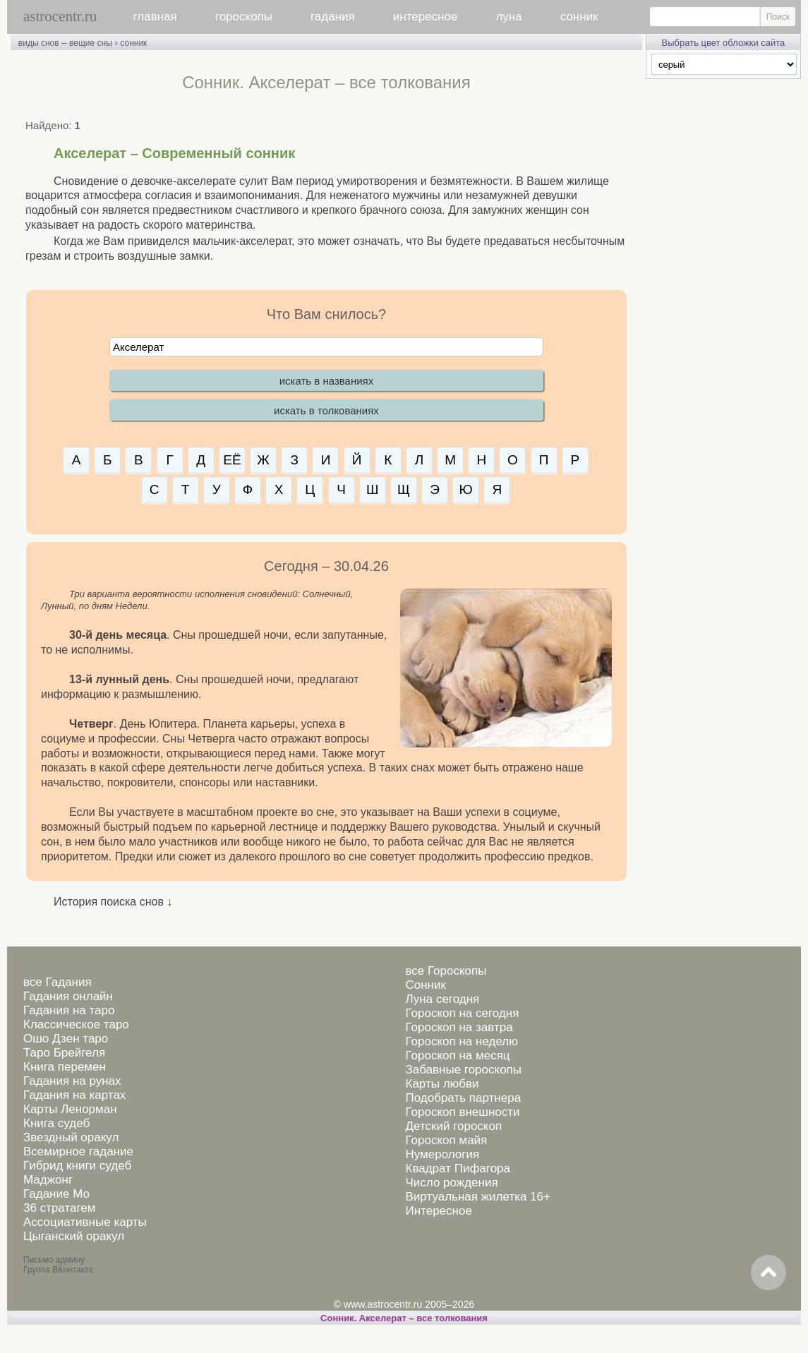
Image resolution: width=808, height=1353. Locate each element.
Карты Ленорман (70, 1109)
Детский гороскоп (454, 1126)
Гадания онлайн (68, 996)
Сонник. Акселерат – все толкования (404, 1318)
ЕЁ (232, 459)
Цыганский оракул (73, 1236)
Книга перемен (64, 1067)
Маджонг (48, 1179)
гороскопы (243, 16)
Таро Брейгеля (64, 1052)
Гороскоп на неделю (462, 1041)
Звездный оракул (71, 1137)
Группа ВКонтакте (58, 1270)
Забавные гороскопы (464, 1069)
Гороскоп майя (447, 1140)
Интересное (439, 1210)
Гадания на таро (68, 1010)
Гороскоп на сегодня (462, 1013)
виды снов (38, 43)
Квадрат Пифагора (458, 1168)
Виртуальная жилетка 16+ (478, 1196)
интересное (425, 16)
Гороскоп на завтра (459, 1027)
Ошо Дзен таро (65, 1038)
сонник (579, 16)
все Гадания (57, 982)
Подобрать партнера (463, 1098)
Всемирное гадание (78, 1151)
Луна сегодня (443, 999)
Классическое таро (76, 1024)
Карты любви (442, 1083)
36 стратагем (59, 1208)
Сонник (426, 985)
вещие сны (90, 43)
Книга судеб (56, 1123)
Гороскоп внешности (463, 1112)
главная (155, 16)
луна (508, 16)
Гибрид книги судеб (77, 1165)
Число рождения (452, 1182)
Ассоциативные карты (85, 1222)
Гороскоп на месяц (458, 1055)
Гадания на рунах (72, 1081)
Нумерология (443, 1154)
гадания (332, 16)
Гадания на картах (74, 1095)
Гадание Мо (56, 1194)
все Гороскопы (446, 971)
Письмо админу (54, 1260)
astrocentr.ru (60, 16)
